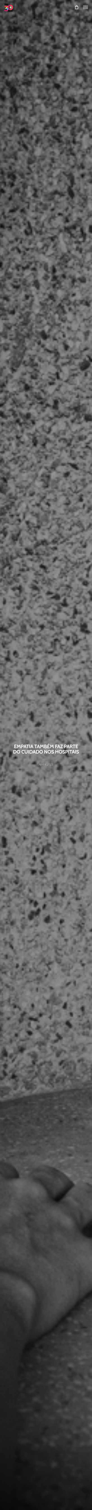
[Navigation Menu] (85, 7)
